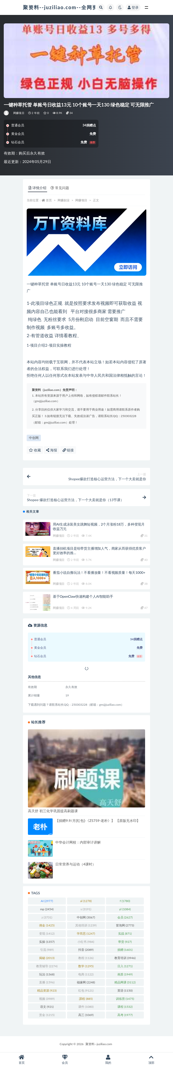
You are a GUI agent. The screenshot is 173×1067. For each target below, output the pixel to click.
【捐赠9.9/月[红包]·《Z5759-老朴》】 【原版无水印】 (97, 820)
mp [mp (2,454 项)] (47, 909)
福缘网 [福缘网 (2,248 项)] (86, 982)
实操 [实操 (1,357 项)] (46, 942)
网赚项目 (18, 112)
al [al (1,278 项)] (86, 901)
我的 (108, 1060)
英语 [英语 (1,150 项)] (125, 990)
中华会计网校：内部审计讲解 (78, 842)
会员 (65, 1060)
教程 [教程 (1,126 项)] (85, 958)
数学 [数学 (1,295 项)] (85, 966)
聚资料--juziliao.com (99, 1044)
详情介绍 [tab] (37, 188)
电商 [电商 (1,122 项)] (85, 974)
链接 (68, 450)
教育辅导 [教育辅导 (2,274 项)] (46, 966)
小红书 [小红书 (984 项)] (86, 942)
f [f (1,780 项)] (125, 901)
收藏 (35, 450)
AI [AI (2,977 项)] (47, 901)
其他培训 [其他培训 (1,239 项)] (85, 925)
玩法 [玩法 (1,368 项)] (46, 974)
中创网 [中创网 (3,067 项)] (86, 917)
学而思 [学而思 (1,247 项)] (86, 933)
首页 (49, 200)
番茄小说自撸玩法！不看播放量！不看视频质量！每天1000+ (99, 572)
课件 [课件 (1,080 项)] (85, 1007)
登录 (133, 7)
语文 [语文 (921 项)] (47, 1007)
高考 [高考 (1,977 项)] (125, 1015)
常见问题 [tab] (60, 188)
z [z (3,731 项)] (47, 917)
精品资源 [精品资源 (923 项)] (47, 990)
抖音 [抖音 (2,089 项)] (85, 950)
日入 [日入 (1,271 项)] (125, 966)
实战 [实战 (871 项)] (125, 933)
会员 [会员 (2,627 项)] (125, 917)
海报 (51, 450)
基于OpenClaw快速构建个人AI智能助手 (83, 596)
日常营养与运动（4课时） (75, 864)
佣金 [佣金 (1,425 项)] (46, 925)
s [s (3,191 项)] (86, 909)
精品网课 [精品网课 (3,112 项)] (125, 982)
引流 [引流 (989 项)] (47, 950)
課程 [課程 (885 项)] (85, 999)
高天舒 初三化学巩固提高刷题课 (53, 811)
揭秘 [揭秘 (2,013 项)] (46, 958)
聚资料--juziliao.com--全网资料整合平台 (74, 7)
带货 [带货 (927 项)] (125, 942)
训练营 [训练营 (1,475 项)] (125, 999)
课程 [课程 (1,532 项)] (125, 1007)
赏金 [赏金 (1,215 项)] (46, 1015)
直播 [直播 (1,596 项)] (46, 982)
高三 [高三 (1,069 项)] (85, 1015)
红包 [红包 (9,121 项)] (85, 990)
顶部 (151, 1060)
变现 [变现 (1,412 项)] (46, 933)
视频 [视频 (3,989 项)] (46, 999)
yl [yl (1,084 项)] (125, 909)
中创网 (34, 438)
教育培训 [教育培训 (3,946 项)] (125, 958)
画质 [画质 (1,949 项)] (125, 974)
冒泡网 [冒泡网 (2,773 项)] (125, 925)
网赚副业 (64, 200)
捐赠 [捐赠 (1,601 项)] (125, 950)
